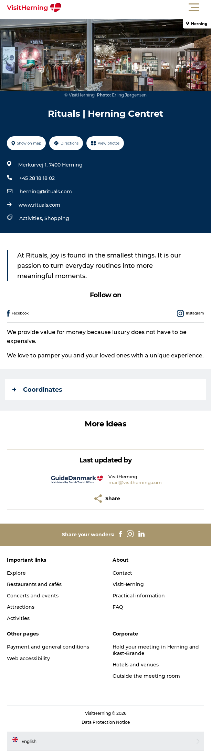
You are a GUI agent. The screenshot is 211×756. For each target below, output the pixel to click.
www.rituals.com (39, 205)
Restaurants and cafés (34, 584)
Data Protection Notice (106, 722)
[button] (136, 7)
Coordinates (37, 389)
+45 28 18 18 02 (37, 178)
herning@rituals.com (46, 191)
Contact (122, 573)
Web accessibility (28, 658)
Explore (16, 573)
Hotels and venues (136, 665)
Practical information (139, 596)
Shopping (56, 218)
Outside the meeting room (146, 676)
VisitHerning (128, 584)
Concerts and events (33, 596)
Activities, (31, 218)
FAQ (118, 607)
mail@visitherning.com (135, 482)
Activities (18, 618)
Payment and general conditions (48, 647)
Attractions (20, 607)
